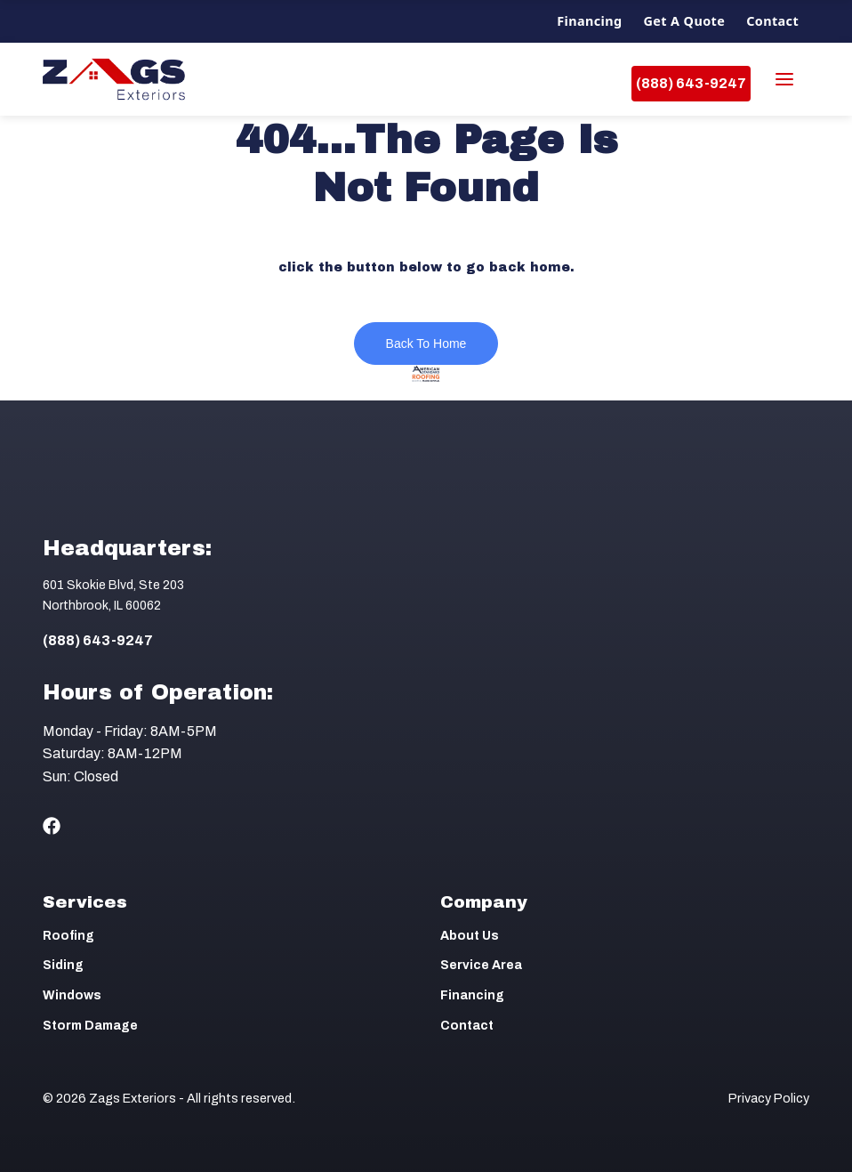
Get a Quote (685, 20)
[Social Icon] (51, 826)
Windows (72, 995)
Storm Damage (90, 1025)
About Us (469, 935)
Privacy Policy (768, 1098)
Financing (589, 20)
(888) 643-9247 (691, 83)
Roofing (68, 935)
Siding (63, 965)
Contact (772, 20)
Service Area (481, 965)
